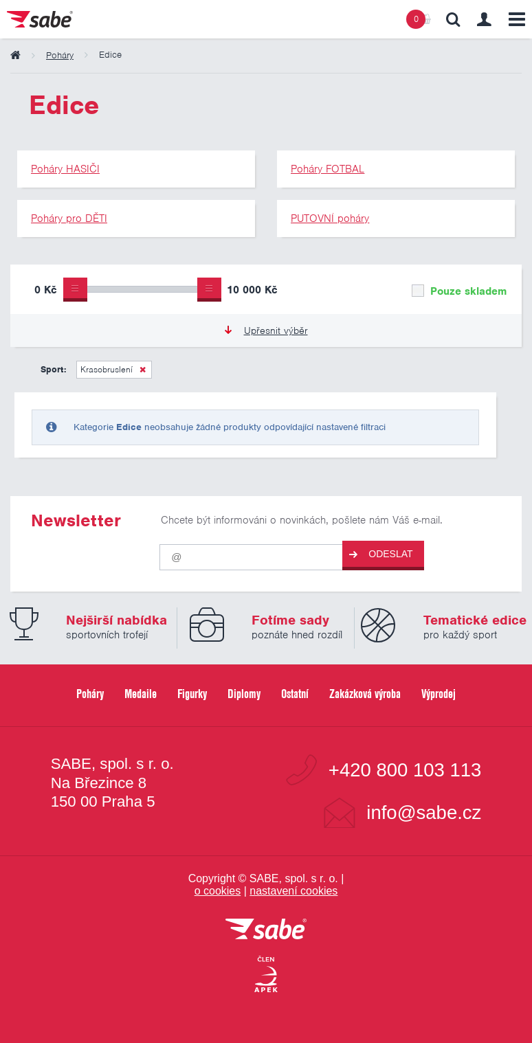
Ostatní (295, 693)
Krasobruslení (106, 369)
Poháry (90, 693)
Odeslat (380, 554)
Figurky (192, 693)
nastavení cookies (293, 891)
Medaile (140, 693)
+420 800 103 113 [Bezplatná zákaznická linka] (405, 770)
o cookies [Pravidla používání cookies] (218, 891)
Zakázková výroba (365, 693)
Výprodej (438, 693)
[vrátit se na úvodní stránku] (266, 930)
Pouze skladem (459, 291)
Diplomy (244, 693)
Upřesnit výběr (266, 330)
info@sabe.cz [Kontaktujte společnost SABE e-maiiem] (423, 812)
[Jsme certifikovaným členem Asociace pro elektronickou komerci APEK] (266, 975)
